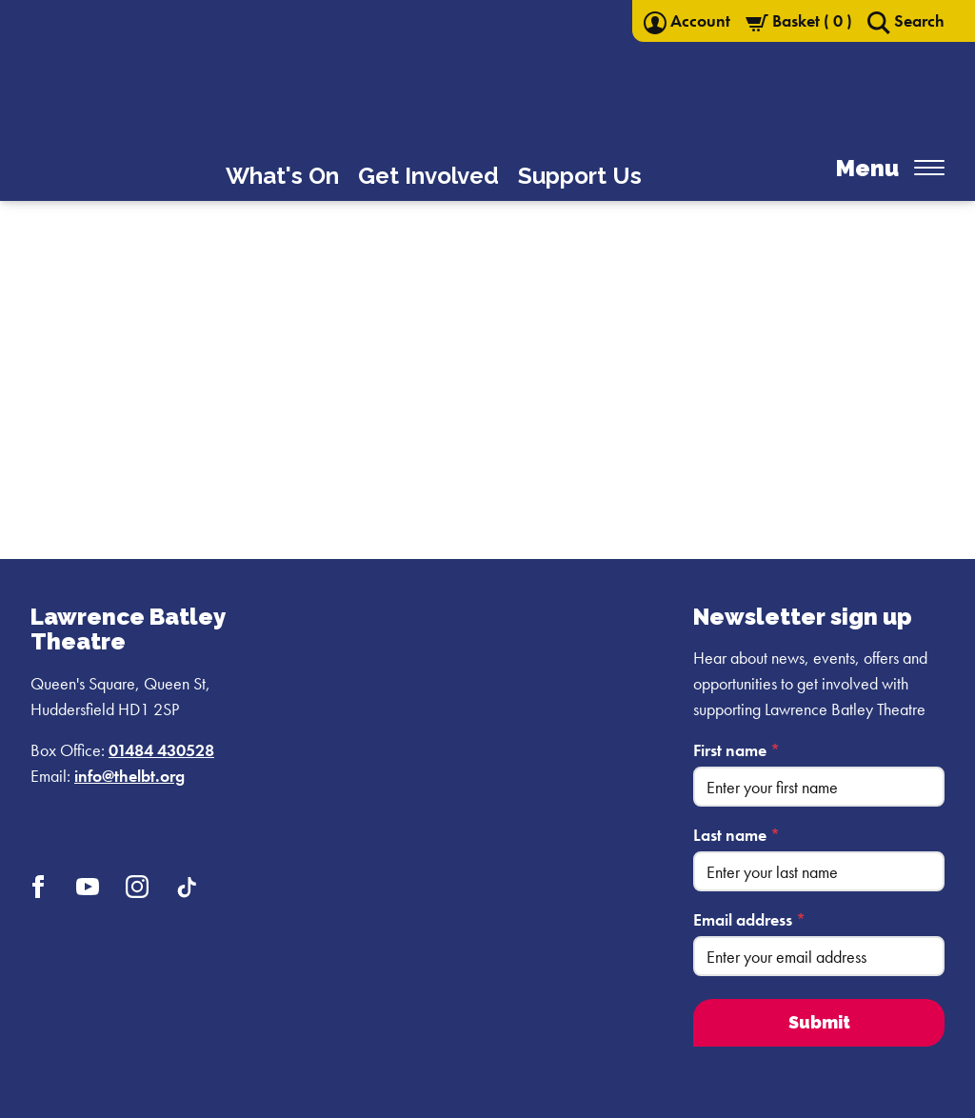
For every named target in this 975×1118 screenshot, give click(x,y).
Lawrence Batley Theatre (127, 629)
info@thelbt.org (129, 776)
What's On (282, 176)
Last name (736, 835)
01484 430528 (161, 750)
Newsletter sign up (802, 616)
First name (736, 750)
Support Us (580, 176)
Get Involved (428, 176)
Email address (749, 919)
